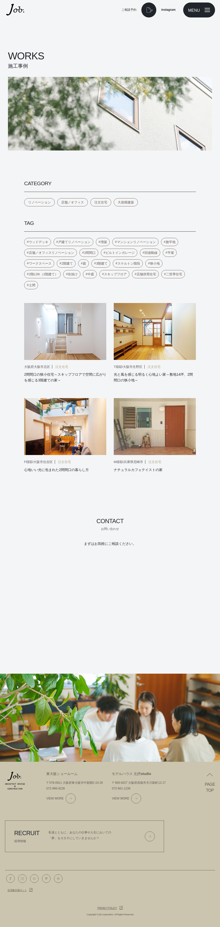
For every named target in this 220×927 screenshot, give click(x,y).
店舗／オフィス (72, 202)
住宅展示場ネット (17, 890)
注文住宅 (100, 202)
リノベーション (39, 202)
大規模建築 (126, 202)
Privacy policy (107, 908)
